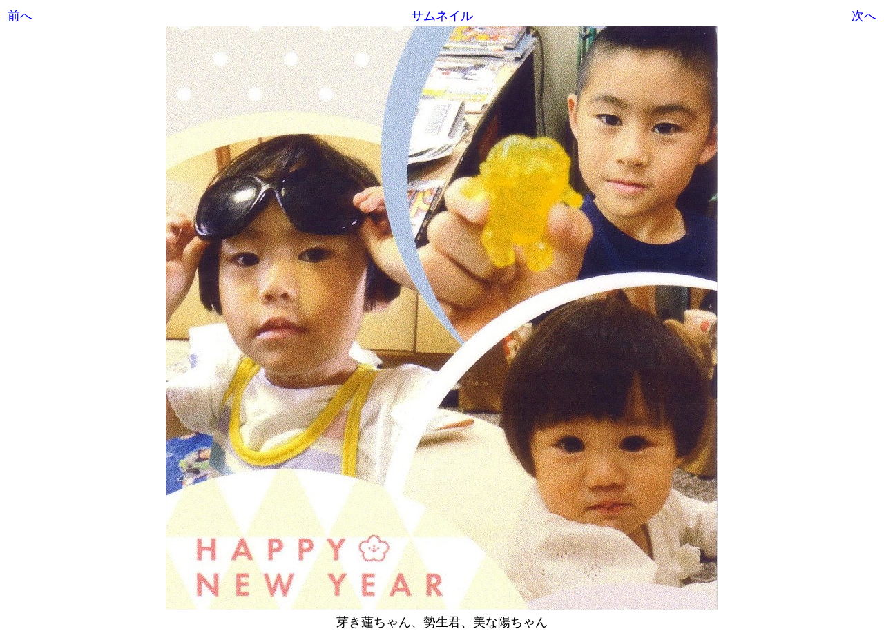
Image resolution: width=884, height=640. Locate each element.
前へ (20, 16)
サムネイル (442, 16)
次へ (864, 16)
